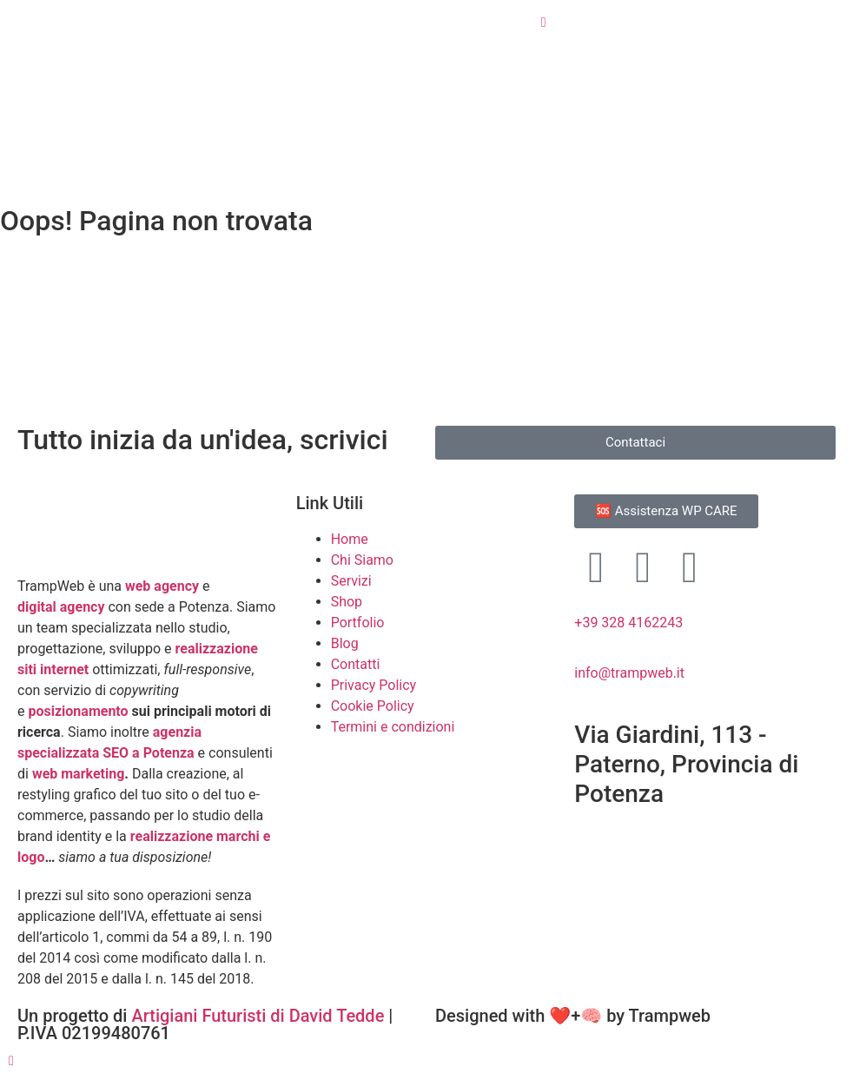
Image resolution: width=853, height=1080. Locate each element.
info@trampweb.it (629, 673)
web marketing (78, 773)
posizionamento (79, 711)
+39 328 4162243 (628, 622)
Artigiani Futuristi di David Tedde (259, 1015)
